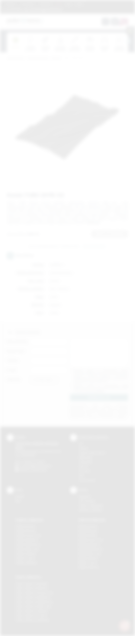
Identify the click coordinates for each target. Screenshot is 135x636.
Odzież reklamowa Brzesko (31, 583)
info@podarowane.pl (39, 465)
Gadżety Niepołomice (28, 544)
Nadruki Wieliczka (89, 567)
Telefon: (12, 360)
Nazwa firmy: (16, 351)
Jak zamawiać (28, 4)
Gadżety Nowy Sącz (27, 549)
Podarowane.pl (15, 58)
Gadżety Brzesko (25, 530)
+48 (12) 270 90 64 (34, 461)
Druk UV (83, 466)
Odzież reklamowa (38, 58)
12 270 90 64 (14, 9)
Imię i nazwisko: (17, 341)
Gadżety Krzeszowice (28, 535)
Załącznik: (13, 379)
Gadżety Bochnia (25, 526)
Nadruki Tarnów (88, 562)
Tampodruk (85, 461)
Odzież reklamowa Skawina (31, 610)
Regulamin (10, 4)
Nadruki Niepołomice (91, 549)
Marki (59, 4)
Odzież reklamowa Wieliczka (32, 620)
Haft (81, 475)
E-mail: (11, 370)
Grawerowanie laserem (92, 452)
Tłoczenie (84, 471)
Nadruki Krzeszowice (91, 539)
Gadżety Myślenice (26, 539)
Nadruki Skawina (88, 558)
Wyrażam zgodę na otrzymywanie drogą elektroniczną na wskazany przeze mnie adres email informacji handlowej (101, 388)
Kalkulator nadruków (91, 510)
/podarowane (39, 469)
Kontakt (79, 4)
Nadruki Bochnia (88, 526)
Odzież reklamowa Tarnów (31, 615)
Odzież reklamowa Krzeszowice (34, 592)
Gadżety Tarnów (25, 558)
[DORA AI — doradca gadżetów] (124, 625)
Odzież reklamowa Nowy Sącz (33, 606)
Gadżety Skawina (25, 553)
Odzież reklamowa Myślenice (32, 597)
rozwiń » (100, 390)
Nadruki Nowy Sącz (90, 553)
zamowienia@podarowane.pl (45, 9)
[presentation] (128, 41)
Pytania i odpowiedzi (91, 505)
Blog (68, 4)
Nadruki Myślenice (89, 544)
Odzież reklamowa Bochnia (31, 588)
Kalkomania (85, 457)
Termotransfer (87, 480)
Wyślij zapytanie (94, 246)
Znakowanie (45, 4)
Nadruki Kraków (88, 535)
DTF (81, 443)
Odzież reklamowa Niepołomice (34, 601)
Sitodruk (83, 448)
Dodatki (56, 58)
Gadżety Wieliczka (26, 562)
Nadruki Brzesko (88, 530)
